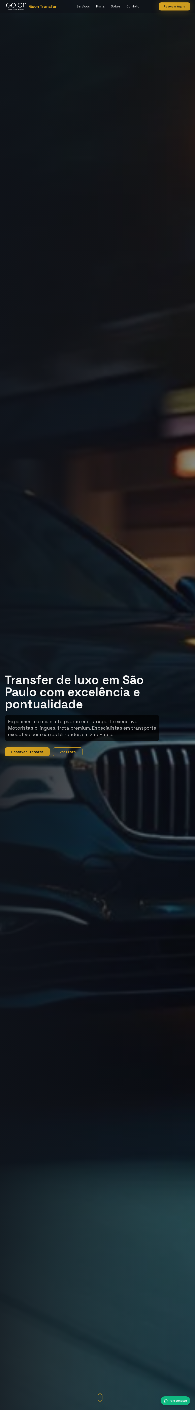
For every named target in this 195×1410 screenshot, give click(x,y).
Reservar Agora (174, 6)
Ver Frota (68, 751)
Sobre (115, 6)
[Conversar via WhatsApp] (175, 1400)
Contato (133, 6)
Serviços (83, 6)
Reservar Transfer (27, 751)
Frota (100, 6)
